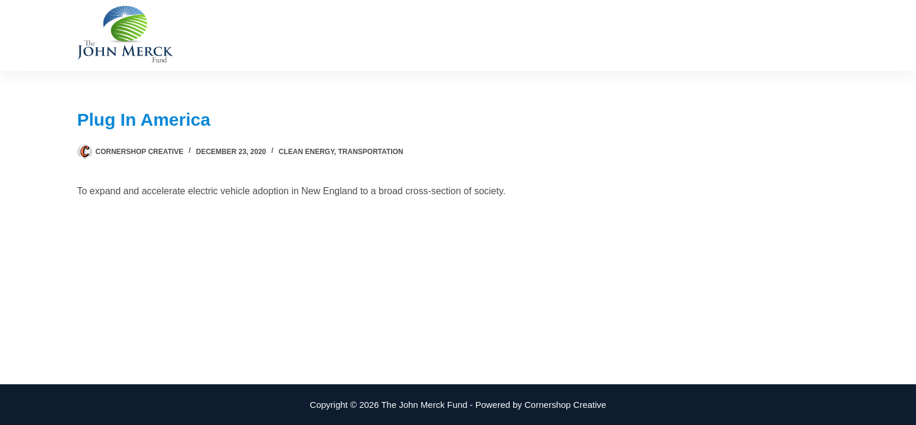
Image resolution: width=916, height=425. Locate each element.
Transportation (370, 152)
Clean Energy (306, 152)
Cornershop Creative (565, 405)
